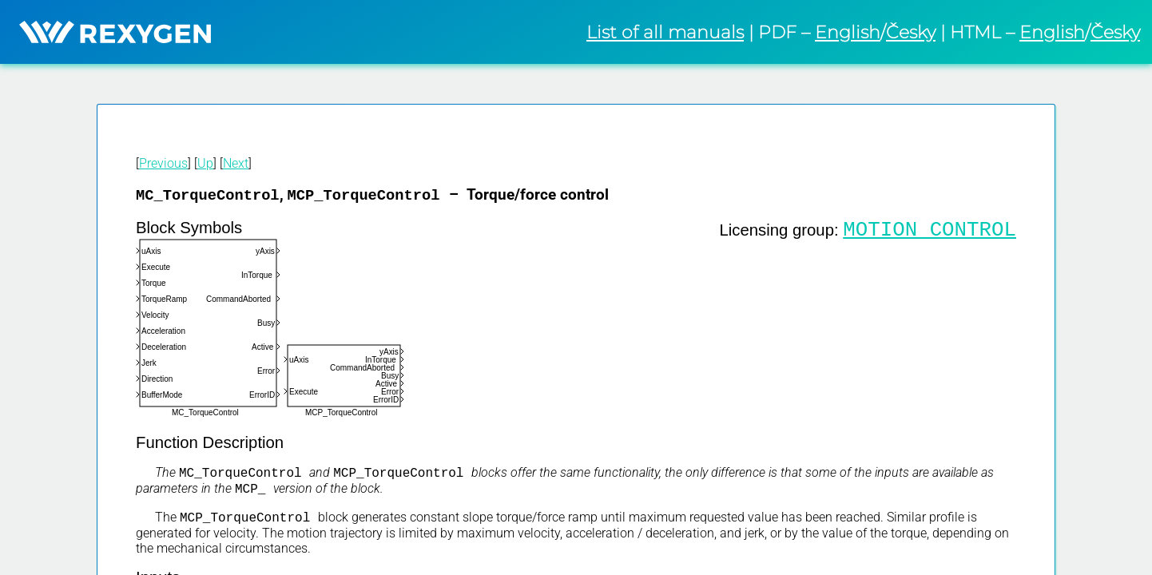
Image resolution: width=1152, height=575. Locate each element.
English (847, 32)
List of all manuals (665, 32)
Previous (163, 163)
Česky (911, 32)
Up (205, 163)
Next (235, 163)
